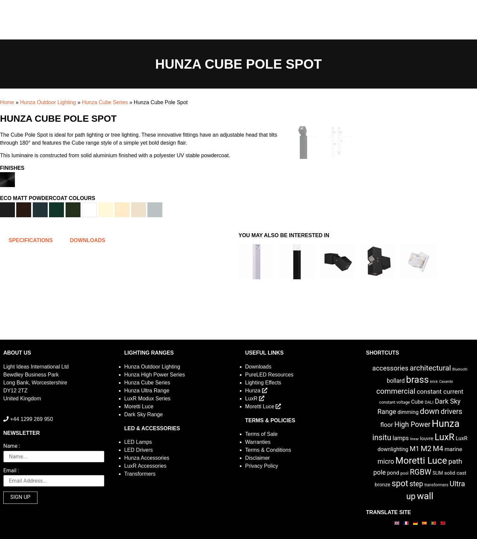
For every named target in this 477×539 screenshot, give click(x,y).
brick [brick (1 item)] (434, 381)
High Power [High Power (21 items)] (413, 424)
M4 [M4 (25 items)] (438, 448)
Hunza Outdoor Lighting (48, 102)
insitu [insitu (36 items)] (381, 437)
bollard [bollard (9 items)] (395, 380)
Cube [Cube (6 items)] (417, 402)
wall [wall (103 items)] (425, 496)
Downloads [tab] (87, 240)
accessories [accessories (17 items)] (390, 368)
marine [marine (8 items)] (453, 449)
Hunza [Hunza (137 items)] (445, 423)
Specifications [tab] (31, 240)
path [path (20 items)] (455, 461)
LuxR (254, 398)
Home (7, 102)
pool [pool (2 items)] (404, 473)
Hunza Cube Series (105, 102)
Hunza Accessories (146, 458)
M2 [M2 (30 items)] (426, 448)
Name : (11, 446)
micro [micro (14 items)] (386, 461)
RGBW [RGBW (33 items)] (420, 472)
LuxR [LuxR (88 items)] (444, 437)
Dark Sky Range (143, 414)
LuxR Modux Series (147, 398)
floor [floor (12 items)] (386, 425)
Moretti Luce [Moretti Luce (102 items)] (421, 460)
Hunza (256, 390)
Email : (11, 471)
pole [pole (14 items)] (379, 472)
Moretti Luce (138, 406)
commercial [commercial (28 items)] (395, 391)
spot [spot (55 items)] (400, 483)
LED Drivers (138, 450)
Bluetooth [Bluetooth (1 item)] (460, 369)
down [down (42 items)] (430, 411)
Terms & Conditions (268, 450)
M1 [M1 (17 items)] (414, 449)
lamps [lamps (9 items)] (401, 438)
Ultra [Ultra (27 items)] (457, 483)
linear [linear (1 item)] (414, 439)
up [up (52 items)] (411, 496)
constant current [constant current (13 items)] (440, 391)
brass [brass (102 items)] (417, 379)
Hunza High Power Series (154, 374)
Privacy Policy (261, 466)
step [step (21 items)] (416, 484)
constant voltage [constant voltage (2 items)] (394, 402)
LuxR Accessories (145, 466)
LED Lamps (138, 442)
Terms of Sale (261, 434)
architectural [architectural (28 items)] (430, 368)
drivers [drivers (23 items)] (451, 411)
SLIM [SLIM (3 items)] (438, 473)
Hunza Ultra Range (146, 390)
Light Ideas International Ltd (36, 367)
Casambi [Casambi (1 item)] (446, 381)
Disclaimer (257, 458)
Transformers (140, 474)
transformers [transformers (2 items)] (436, 484)
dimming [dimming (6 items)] (408, 412)
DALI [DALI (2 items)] (429, 402)
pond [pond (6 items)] (393, 473)
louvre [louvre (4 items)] (426, 438)
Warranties (258, 442)
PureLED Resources (269, 374)
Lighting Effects (263, 382)
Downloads (258, 367)
